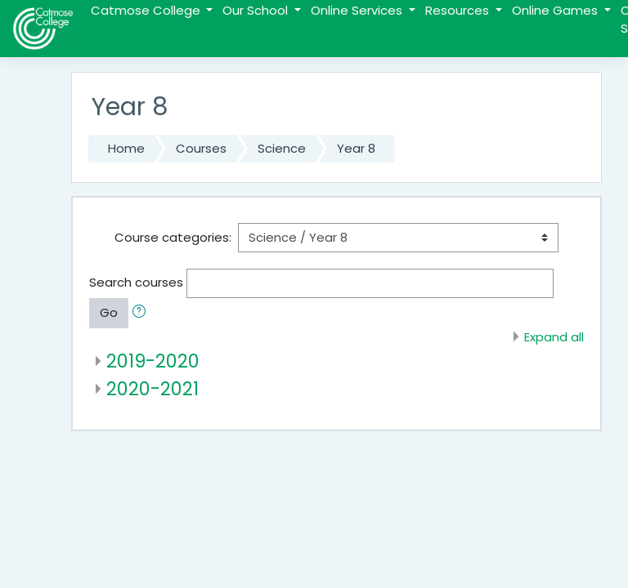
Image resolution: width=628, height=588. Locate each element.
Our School (256, 10)
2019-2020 (153, 361)
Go (109, 312)
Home (126, 148)
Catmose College (147, 10)
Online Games (556, 10)
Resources (458, 10)
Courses (201, 148)
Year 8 (356, 148)
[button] (142, 313)
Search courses (136, 282)
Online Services (358, 10)
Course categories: (172, 237)
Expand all (554, 336)
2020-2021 (152, 389)
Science (282, 148)
